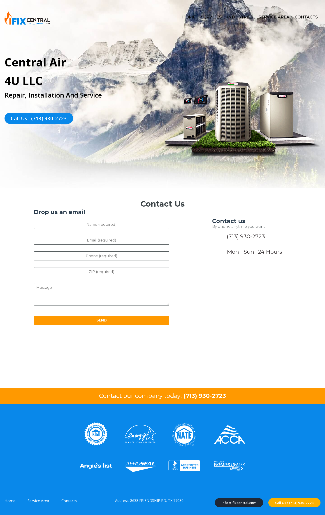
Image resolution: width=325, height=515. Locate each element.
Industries (240, 17)
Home (189, 17)
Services (211, 17)
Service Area (274, 17)
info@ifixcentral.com (239, 502)
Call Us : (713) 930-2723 (39, 118)
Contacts (306, 17)
